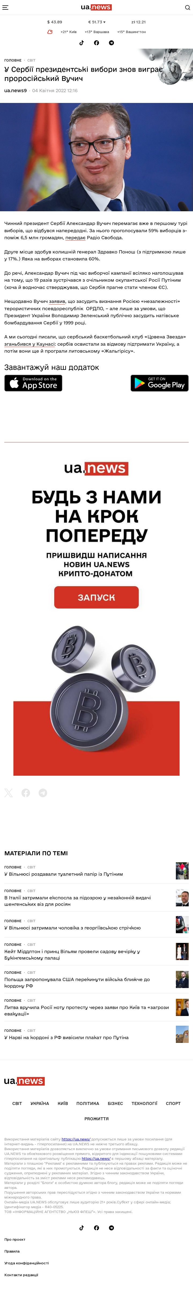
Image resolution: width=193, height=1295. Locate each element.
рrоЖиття (96, 1119)
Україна (40, 1103)
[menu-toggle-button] (5, 7)
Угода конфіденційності (26, 1263)
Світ (31, 60)
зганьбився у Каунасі (29, 343)
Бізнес (115, 1103)
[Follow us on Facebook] (96, 42)
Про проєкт (14, 1239)
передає (75, 237)
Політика (87, 1103)
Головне (12, 60)
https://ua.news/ (76, 1139)
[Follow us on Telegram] (111, 42)
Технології (144, 1103)
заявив (57, 301)
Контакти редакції (21, 1275)
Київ (63, 1103)
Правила (12, 1251)
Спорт (173, 1103)
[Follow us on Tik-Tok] (81, 42)
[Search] (187, 7)
